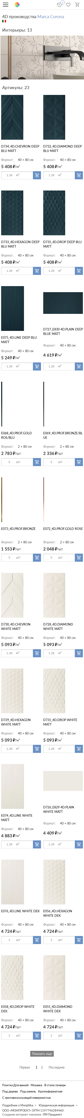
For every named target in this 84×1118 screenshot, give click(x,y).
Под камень (28, 1091)
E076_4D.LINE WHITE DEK (20, 911)
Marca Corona (50, 16)
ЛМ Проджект (52, 1114)
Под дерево (10, 1091)
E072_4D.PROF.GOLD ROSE (63, 529)
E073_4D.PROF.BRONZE (18, 529)
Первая (24, 1067)
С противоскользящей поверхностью (26, 1097)
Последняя (57, 1067)
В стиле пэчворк (55, 1085)
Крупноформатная (50, 1091)
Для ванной (20, 1085)
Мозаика (36, 1085)
